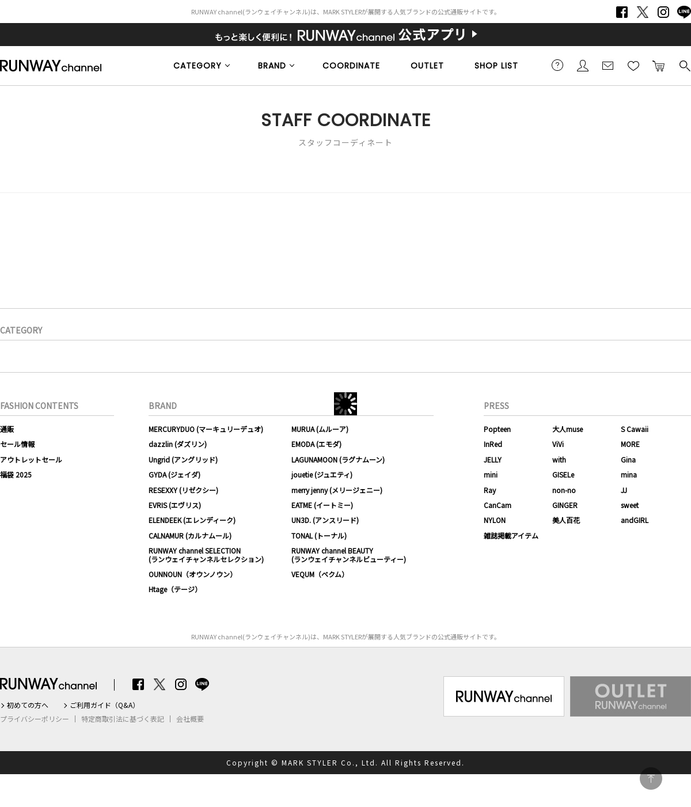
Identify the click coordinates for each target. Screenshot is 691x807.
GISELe (563, 474)
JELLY (493, 459)
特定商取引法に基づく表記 (122, 718)
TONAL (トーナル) (319, 535)
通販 (7, 429)
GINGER (565, 505)
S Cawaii (634, 429)
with (559, 459)
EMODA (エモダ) (316, 444)
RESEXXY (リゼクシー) (183, 490)
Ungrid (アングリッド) (183, 459)
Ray (490, 490)
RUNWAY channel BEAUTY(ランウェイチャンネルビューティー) (348, 554)
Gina (628, 459)
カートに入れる (659, 65)
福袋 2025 (16, 474)
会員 (583, 65)
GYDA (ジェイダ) (174, 474)
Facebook (622, 12)
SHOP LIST (496, 65)
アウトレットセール (31, 459)
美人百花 (566, 520)
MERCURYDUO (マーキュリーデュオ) (206, 429)
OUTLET (427, 65)
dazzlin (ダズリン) (178, 444)
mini (491, 474)
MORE (630, 444)
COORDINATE (351, 65)
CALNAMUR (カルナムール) (190, 535)
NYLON (495, 520)
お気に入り (633, 65)
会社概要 (190, 718)
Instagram (663, 12)
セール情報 (17, 444)
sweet (630, 505)
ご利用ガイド (557, 65)
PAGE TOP (651, 778)
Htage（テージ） (175, 589)
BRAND (272, 65)
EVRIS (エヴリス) (175, 505)
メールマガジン (608, 65)
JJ (624, 490)
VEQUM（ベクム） (319, 574)
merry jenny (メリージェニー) (336, 490)
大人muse (567, 429)
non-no (564, 490)
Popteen (497, 429)
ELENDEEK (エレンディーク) (192, 520)
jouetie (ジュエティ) (321, 474)
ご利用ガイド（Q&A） (104, 705)
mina (629, 474)
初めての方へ (27, 705)
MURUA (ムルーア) (319, 429)
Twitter (643, 12)
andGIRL (634, 520)
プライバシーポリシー (34, 718)
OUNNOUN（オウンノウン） (193, 574)
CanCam (497, 505)
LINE (684, 12)
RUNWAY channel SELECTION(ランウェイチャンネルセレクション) (206, 554)
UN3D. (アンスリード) (325, 520)
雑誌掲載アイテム (511, 535)
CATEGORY (197, 65)
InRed (493, 444)
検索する (684, 65)
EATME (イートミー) (322, 505)
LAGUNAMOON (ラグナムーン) (338, 459)
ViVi (558, 444)
